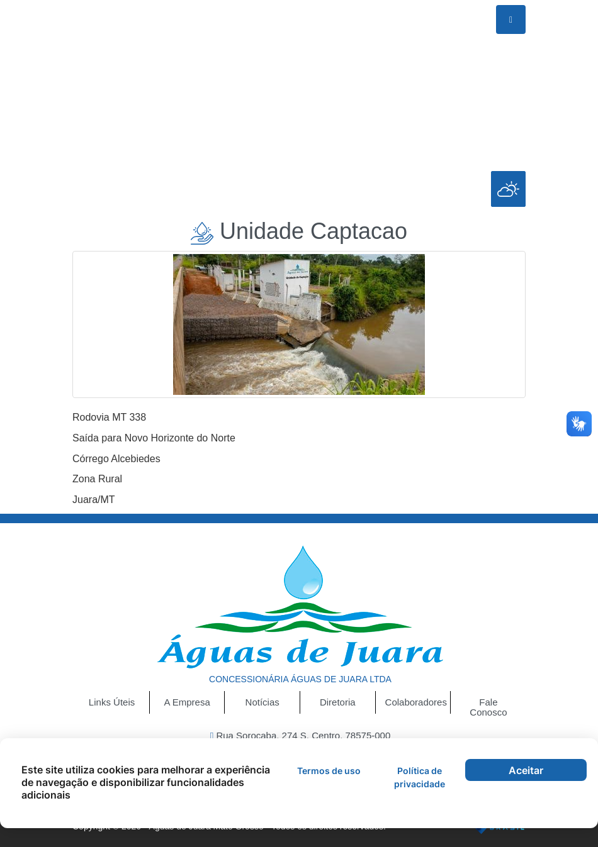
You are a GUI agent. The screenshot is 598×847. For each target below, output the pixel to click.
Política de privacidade (419, 777)
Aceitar (526, 770)
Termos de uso (329, 770)
